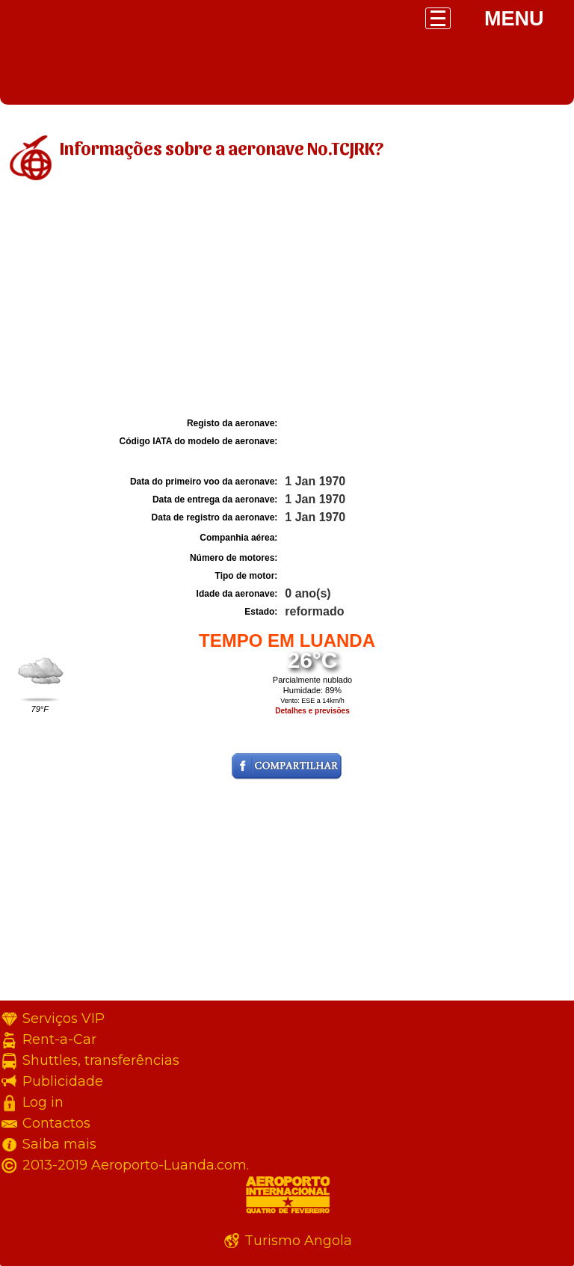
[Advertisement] (287, 301)
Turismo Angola (298, 1240)
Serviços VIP (63, 1018)
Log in (43, 1102)
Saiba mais (59, 1144)
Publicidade (62, 1081)
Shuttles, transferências (100, 1060)
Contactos (56, 1123)
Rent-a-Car (59, 1039)
